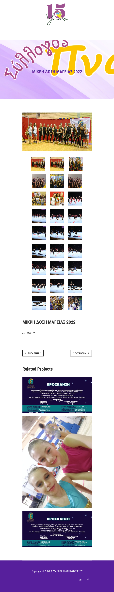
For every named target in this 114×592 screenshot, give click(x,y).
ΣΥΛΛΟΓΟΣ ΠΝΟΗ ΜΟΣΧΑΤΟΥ (66, 571)
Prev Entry (33, 353)
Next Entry (81, 353)
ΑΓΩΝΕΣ (31, 333)
